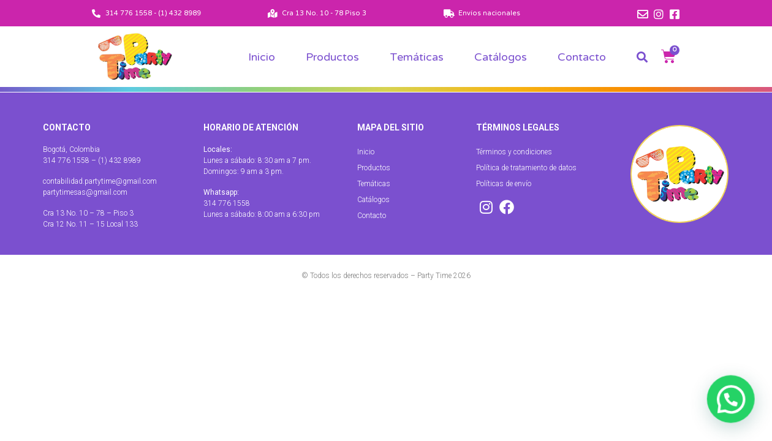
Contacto (582, 57)
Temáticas (417, 57)
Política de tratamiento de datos (526, 168)
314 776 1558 (226, 203)
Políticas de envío (503, 183)
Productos (332, 57)
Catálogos (500, 57)
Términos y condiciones (514, 152)
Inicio (261, 57)
